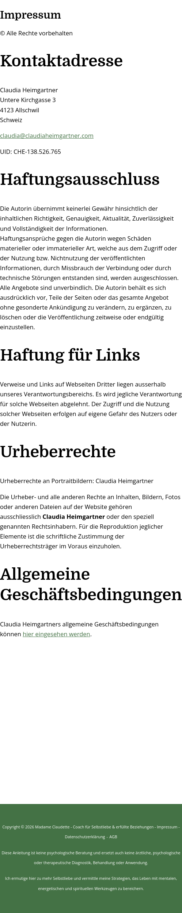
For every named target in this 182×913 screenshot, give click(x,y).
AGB (113, 836)
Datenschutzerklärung (85, 836)
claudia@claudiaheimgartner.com (47, 135)
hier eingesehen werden (56, 634)
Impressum (167, 827)
